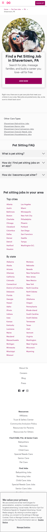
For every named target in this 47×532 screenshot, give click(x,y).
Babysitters (23, 442)
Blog (23, 378)
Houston (10, 249)
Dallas (9, 234)
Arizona (10, 269)
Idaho (9, 306)
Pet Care (24, 462)
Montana (29, 262)
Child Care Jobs (23, 480)
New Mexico (31, 280)
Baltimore (11, 212)
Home (6, 9)
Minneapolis (26, 212)
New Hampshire (32, 273)
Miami (23, 208)
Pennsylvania (31, 306)
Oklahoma (30, 299)
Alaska (9, 265)
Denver (9, 238)
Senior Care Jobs (24, 488)
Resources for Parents (23, 427)
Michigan (10, 344)
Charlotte (10, 219)
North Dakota (31, 292)
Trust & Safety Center (23, 419)
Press (23, 383)
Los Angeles (26, 204)
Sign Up (40, 3)
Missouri (10, 355)
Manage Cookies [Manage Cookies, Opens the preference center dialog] (23, 527)
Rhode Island (31, 310)
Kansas (9, 321)
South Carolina (32, 314)
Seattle (24, 238)
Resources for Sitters (23, 432)
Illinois (9, 310)
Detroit (9, 242)
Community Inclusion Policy (23, 423)
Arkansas (10, 273)
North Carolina (32, 288)
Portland (24, 227)
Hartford (10, 245)
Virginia (29, 336)
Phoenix (24, 223)
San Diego (25, 230)
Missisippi (11, 351)
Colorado (10, 280)
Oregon (29, 303)
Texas (28, 325)
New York (30, 284)
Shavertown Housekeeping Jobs (18, 134)
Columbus (11, 230)
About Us (23, 368)
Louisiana (10, 329)
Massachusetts (13, 340)
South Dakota (31, 318)
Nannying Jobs (24, 476)
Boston (9, 215)
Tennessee (30, 321)
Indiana (10, 314)
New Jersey (31, 277)
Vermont (29, 333)
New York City (26, 215)
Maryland (10, 336)
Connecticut (12, 284)
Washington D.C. (27, 245)
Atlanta (9, 204)
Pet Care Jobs (16, 9)
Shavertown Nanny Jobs (14, 126)
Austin (9, 208)
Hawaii (9, 303)
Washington (31, 340)
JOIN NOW (23, 81)
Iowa (8, 318)
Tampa (24, 242)
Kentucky (10, 325)
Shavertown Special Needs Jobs (18, 132)
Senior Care (23, 458)
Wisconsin (30, 347)
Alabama (10, 262)
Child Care (24, 450)
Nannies (23, 446)
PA (25, 9)
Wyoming (30, 351)
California (11, 277)
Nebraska (30, 265)
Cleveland (11, 227)
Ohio (28, 295)
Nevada (29, 269)
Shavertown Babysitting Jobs (16, 123)
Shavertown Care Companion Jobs (19, 129)
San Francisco (27, 234)
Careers (23, 373)
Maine (9, 333)
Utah (28, 329)
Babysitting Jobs (23, 472)
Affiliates (23, 415)
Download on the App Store (23, 401)
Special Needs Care (23, 454)
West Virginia (31, 344)
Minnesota (11, 347)
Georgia (10, 299)
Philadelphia (26, 219)
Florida (9, 295)
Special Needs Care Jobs (23, 484)
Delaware (10, 292)
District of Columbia (15, 288)
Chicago (10, 223)
